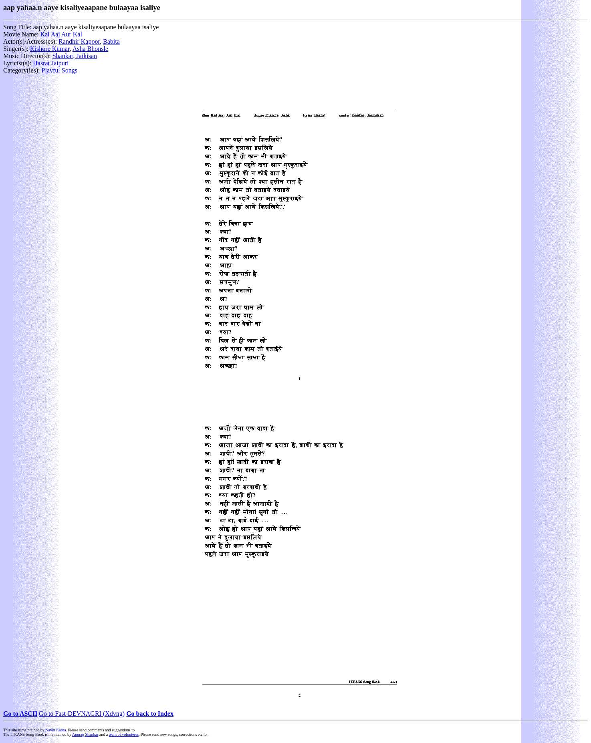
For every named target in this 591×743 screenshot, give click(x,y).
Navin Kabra (55, 730)
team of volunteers (124, 734)
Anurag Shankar (85, 734)
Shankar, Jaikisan (74, 55)
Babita (111, 41)
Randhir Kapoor (79, 41)
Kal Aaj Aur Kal (61, 34)
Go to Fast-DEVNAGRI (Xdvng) (82, 713)
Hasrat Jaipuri (51, 63)
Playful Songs (59, 70)
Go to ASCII (20, 713)
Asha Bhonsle (90, 48)
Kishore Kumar (49, 48)
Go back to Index (149, 713)
